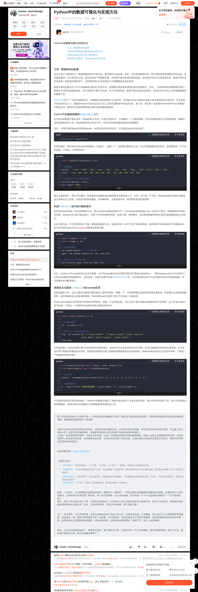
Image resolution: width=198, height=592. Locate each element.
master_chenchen (81, 451)
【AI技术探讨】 (68, 483)
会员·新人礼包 (152, 3)
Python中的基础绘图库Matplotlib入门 (85, 51)
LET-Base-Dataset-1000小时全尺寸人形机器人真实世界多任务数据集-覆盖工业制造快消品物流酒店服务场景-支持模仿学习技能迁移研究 (28, 154)
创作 (188, 3)
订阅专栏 (179, 32)
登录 (138, 3)
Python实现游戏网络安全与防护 (31, 246)
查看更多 (29, 123)
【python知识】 (68, 477)
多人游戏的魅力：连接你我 (29, 241)
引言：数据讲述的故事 (78, 48)
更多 (66, 3)
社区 (32, 3)
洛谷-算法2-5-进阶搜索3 (20, 141)
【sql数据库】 (68, 470)
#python (67, 24)
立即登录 (118, 26)
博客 (19, 3)
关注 (86, 547)
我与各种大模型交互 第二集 (22, 137)
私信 (39, 34)
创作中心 (174, 3)
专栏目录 (181, 547)
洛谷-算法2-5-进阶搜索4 (20, 145)
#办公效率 (77, 24)
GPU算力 (55, 2)
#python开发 (88, 24)
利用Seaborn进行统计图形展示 (82, 55)
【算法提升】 (67, 465)
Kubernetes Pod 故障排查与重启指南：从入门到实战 (28, 165)
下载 (25, 3)
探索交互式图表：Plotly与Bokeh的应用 (86, 58)
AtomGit (41, 3)
